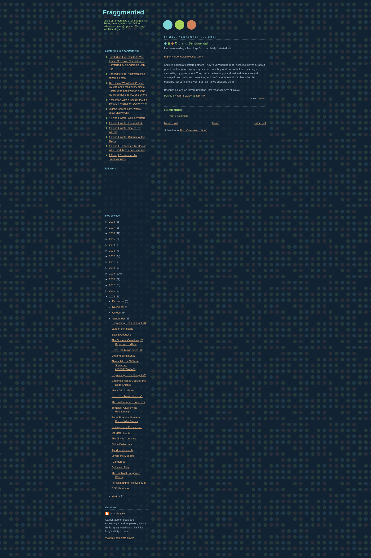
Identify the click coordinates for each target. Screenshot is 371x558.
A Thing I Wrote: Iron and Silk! (126, 123)
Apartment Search (122, 450)
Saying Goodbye (121, 334)
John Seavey (117, 513)
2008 (112, 279)
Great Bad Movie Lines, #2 (127, 350)
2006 (112, 290)
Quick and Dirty (121, 467)
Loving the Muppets (123, 455)
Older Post (260, 123)
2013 (112, 250)
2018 (112, 221)
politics (262, 98)
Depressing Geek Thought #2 (129, 375)
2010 (112, 267)
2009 (112, 273)
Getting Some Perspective (127, 427)
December (118, 301)
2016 (112, 233)
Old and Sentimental (123, 355)
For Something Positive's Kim (129, 482)
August (116, 496)
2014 (112, 245)
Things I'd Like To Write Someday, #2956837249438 (125, 365)
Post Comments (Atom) (194, 130)
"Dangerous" (119, 461)
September (119, 318)
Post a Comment (178, 115)
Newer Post (171, 123)
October (117, 312)
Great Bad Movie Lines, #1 (127, 396)
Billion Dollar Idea (122, 444)
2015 (112, 239)
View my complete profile (119, 537)
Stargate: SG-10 (121, 432)
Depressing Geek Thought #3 (129, 323)
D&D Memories (120, 488)
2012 (112, 256)
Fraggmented (123, 12)
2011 (112, 262)
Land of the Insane (122, 328)
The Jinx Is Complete (124, 438)
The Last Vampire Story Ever (128, 402)
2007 (112, 285)
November (118, 307)
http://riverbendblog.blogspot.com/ (183, 56)
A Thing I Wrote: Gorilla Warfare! (127, 117)
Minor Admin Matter (123, 390)
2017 (112, 227)
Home (215, 123)
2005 (112, 296)
